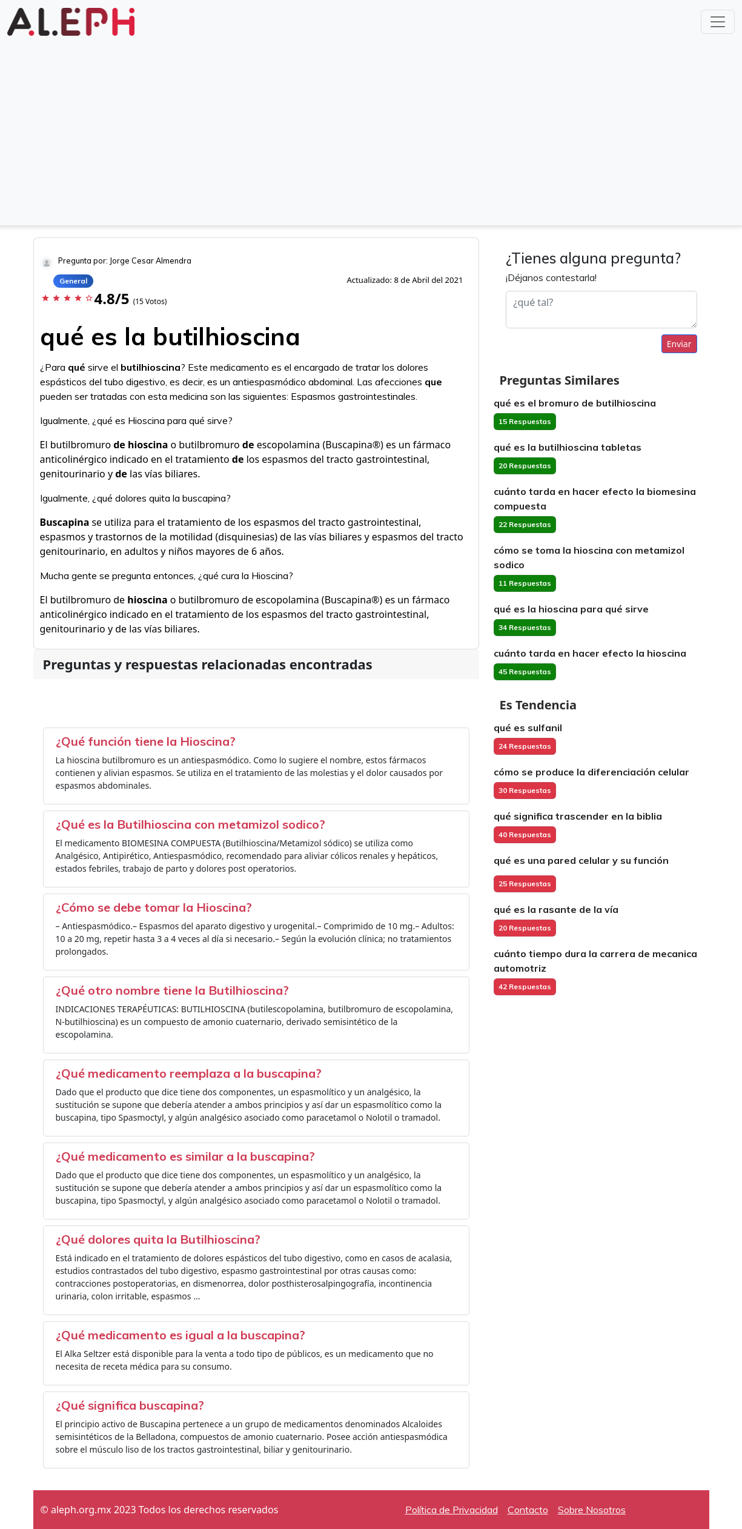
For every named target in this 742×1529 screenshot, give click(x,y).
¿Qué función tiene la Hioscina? (146, 741)
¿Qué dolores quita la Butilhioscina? (158, 1239)
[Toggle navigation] (718, 22)
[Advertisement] (371, 129)
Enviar (679, 344)
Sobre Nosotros (592, 1510)
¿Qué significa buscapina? (130, 1405)
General (73, 280)
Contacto (528, 1510)
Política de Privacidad (451, 1510)
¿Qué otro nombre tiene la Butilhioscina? (172, 990)
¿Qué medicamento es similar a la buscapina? (185, 1156)
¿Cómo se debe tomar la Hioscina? (154, 907)
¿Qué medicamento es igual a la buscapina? (180, 1334)
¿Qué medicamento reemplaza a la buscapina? (189, 1073)
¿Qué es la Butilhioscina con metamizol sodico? (190, 824)
